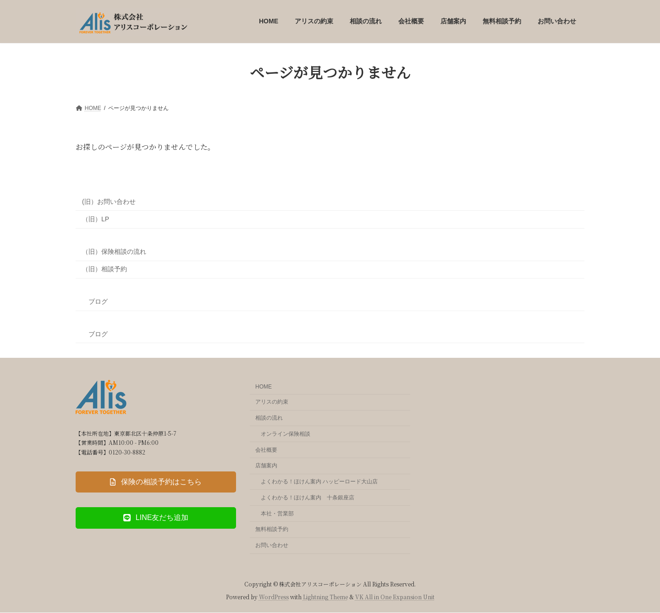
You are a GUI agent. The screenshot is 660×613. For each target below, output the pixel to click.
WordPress (274, 597)
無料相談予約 (271, 529)
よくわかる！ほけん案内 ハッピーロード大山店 (319, 481)
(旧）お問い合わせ (109, 201)
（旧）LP (95, 219)
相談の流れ (269, 418)
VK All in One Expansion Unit (394, 597)
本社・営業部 (277, 513)
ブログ (95, 301)
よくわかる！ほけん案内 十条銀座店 (307, 497)
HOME (263, 387)
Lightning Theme (325, 597)
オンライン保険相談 (285, 434)
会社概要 (266, 450)
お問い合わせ (271, 545)
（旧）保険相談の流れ (114, 251)
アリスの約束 (271, 402)
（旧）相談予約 (104, 269)
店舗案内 (266, 466)
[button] (156, 482)
